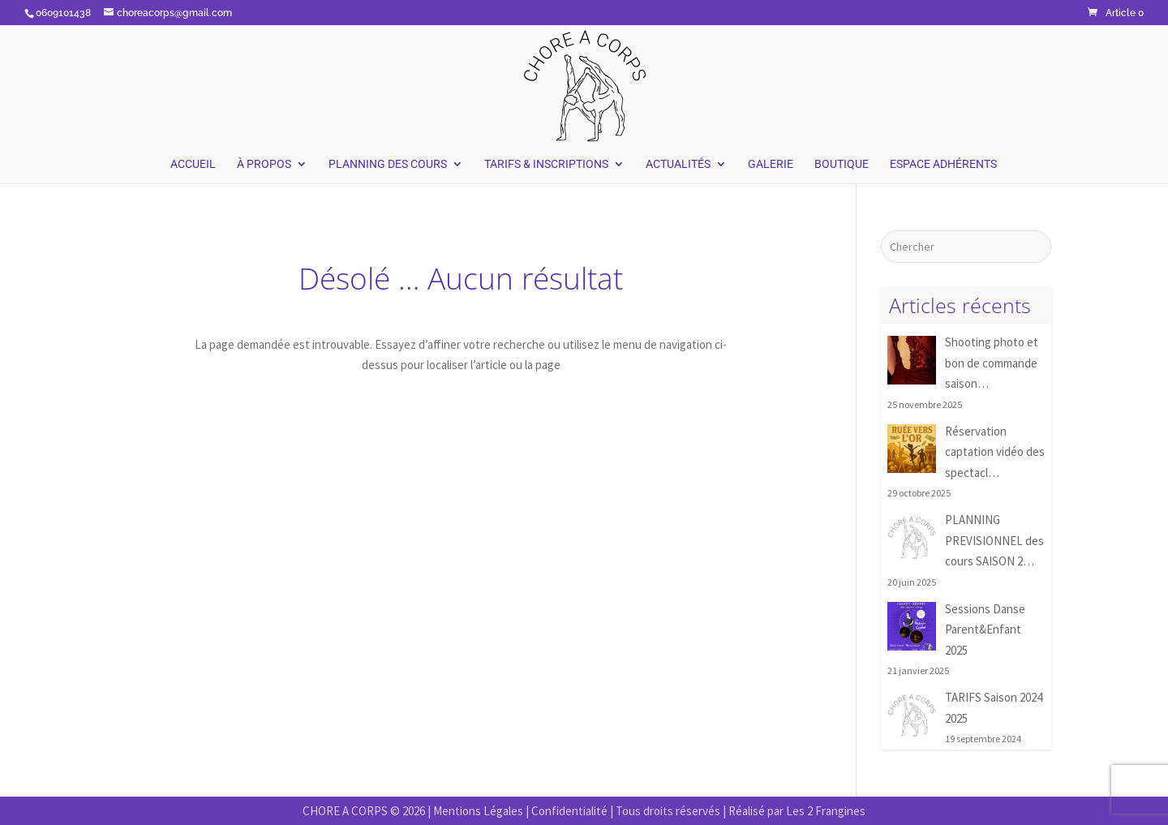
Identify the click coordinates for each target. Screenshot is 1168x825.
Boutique (841, 164)
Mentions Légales (478, 811)
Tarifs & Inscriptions (546, 164)
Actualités (678, 164)
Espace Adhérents (943, 164)
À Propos (264, 164)
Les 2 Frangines (825, 811)
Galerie (770, 164)
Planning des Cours (387, 164)
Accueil (193, 164)
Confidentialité (569, 811)
